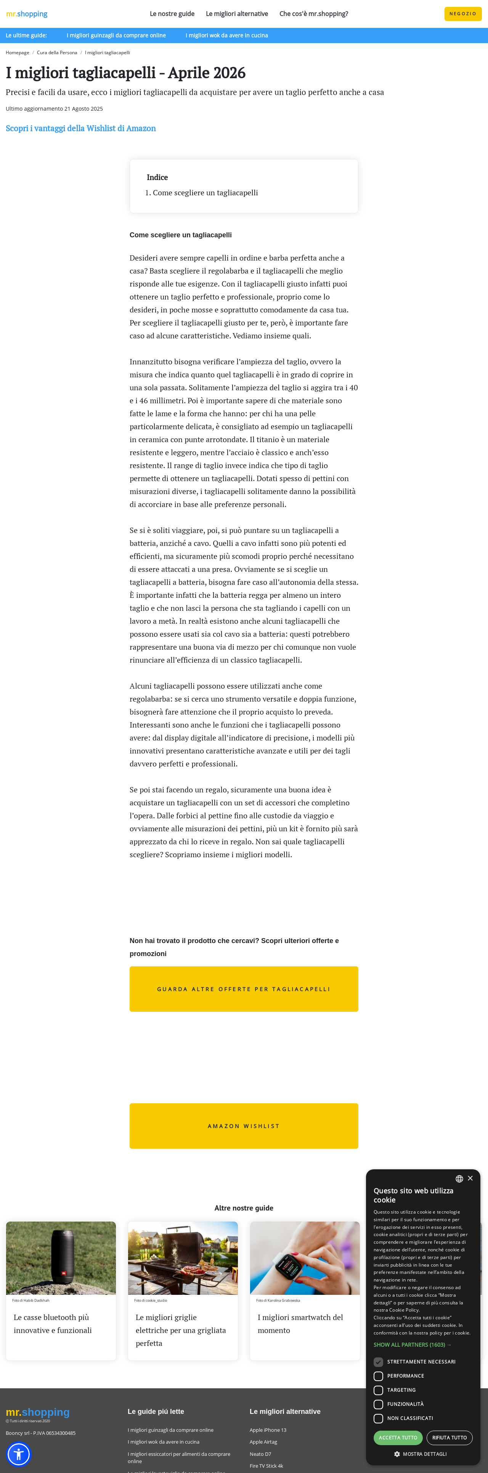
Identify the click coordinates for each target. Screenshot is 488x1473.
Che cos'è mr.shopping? (313, 14)
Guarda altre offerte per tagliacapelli (244, 989)
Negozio (463, 13)
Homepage (17, 52)
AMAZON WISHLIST (244, 1126)
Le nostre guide (172, 14)
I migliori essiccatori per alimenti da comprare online (179, 1457)
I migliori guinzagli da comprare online (116, 35)
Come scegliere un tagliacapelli (205, 192)
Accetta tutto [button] (398, 1437)
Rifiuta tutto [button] (449, 1437)
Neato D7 (260, 1453)
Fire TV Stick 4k (266, 1465)
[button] (19, 1454)
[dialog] (423, 1317)
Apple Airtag (263, 1441)
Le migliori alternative (237, 14)
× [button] (470, 1179)
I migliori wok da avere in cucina (227, 35)
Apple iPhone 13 (268, 1429)
